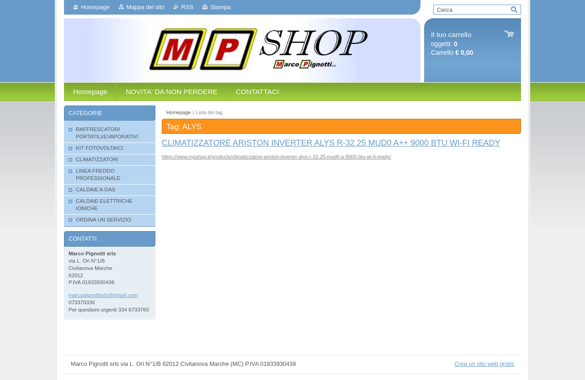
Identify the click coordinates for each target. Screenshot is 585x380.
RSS (187, 7)
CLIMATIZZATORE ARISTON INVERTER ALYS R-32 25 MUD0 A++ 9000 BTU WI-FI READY (331, 143)
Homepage (95, 7)
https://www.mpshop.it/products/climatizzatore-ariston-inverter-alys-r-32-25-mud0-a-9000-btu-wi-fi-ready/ (276, 156)
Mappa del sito (146, 7)
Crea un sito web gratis (484, 363)
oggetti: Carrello (452, 43)
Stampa (220, 7)
